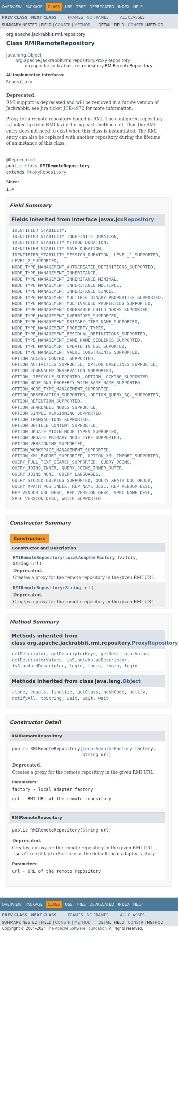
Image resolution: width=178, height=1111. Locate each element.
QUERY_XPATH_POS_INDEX (39, 486)
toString (51, 698)
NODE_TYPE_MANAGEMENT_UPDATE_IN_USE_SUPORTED (68, 346)
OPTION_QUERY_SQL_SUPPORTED (124, 394)
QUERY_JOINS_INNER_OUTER (92, 467)
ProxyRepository (46, 172)
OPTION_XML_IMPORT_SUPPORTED (123, 455)
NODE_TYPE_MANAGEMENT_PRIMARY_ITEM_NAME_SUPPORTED (74, 321)
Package (33, 7)
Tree (81, 7)
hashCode (113, 691)
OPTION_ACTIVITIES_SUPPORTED (47, 364)
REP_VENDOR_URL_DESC (37, 492)
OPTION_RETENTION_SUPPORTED (46, 401)
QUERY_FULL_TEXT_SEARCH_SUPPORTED (54, 462)
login (75, 665)
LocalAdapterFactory (90, 557)
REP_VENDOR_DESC (130, 486)
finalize (61, 691)
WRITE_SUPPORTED (81, 498)
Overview (12, 7)
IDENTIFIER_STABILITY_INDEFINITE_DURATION (64, 236)
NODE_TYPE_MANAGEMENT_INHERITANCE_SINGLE (63, 291)
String (21, 563)
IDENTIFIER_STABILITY (38, 230)
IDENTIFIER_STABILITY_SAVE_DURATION (56, 248)
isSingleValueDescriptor (97, 659)
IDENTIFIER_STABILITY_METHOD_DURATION (59, 242)
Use (68, 7)
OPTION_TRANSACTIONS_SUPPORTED (50, 419)
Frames (75, 17)
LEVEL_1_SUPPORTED (136, 254)
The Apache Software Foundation (77, 928)
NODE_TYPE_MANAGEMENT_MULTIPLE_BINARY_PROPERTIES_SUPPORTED (86, 297)
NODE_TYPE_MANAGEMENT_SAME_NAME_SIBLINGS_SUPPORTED (76, 340)
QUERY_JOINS (115, 462)
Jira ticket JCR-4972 (63, 108)
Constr (63, 25)
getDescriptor (29, 653)
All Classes (132, 17)
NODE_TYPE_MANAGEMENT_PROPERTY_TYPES (57, 327)
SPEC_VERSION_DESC (34, 498)
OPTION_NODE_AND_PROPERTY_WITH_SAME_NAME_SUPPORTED (76, 382)
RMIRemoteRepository (38, 557)
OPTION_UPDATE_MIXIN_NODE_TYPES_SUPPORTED (64, 431)
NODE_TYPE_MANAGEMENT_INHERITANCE (54, 272)
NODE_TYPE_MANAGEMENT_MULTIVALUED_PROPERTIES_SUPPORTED (81, 303)
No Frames (98, 17)
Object (132, 681)
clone (18, 691)
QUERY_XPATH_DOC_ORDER (123, 480)
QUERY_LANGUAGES (78, 474)
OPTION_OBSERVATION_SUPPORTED (48, 394)
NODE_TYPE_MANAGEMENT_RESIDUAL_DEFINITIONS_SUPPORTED (78, 333)
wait (72, 698)
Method (82, 25)
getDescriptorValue (124, 653)
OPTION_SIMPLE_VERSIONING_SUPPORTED (56, 413)
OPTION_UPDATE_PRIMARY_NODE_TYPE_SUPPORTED (65, 437)
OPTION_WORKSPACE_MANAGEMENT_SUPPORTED (60, 449)
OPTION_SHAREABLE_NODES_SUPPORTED (54, 407)
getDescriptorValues (37, 659)
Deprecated (101, 7)
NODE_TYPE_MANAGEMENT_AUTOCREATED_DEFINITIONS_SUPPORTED (82, 266)
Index (124, 7)
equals (38, 691)
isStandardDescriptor (38, 665)
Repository (19, 81)
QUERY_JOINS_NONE (33, 474)
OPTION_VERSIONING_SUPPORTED (47, 443)
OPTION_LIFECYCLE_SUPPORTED (46, 376)
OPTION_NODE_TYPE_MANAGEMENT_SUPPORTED (60, 388)
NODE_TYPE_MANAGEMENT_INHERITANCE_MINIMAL (64, 279)
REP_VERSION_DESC (88, 492)
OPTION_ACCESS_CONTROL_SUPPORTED (52, 358)
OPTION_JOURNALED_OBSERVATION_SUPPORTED (61, 370)
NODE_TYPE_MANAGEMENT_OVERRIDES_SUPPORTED (64, 315)
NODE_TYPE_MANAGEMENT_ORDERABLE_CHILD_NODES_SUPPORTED (80, 309)
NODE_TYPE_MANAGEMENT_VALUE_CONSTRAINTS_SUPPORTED (74, 352)
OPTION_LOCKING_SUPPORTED (116, 376)
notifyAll (24, 698)
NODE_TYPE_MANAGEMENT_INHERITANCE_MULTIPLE (65, 285)
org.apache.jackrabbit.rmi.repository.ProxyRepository (72, 60)
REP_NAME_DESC (89, 486)
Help (138, 7)
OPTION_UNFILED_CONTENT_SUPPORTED (54, 425)
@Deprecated (20, 159)
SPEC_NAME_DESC (132, 492)
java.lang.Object (23, 55)
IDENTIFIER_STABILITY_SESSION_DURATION (60, 254)
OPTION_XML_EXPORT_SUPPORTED (47, 455)
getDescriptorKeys (73, 653)
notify (137, 691)
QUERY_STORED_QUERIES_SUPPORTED (51, 480)
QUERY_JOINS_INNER (34, 467)
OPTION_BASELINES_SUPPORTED (121, 364)
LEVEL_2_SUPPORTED (34, 260)
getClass (87, 691)
